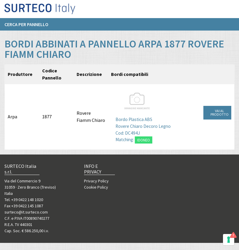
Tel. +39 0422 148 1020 (23, 199)
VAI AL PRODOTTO (219, 113)
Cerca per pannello (26, 26)
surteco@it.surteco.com (26, 212)
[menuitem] (29, 26)
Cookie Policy (96, 187)
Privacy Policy (96, 181)
